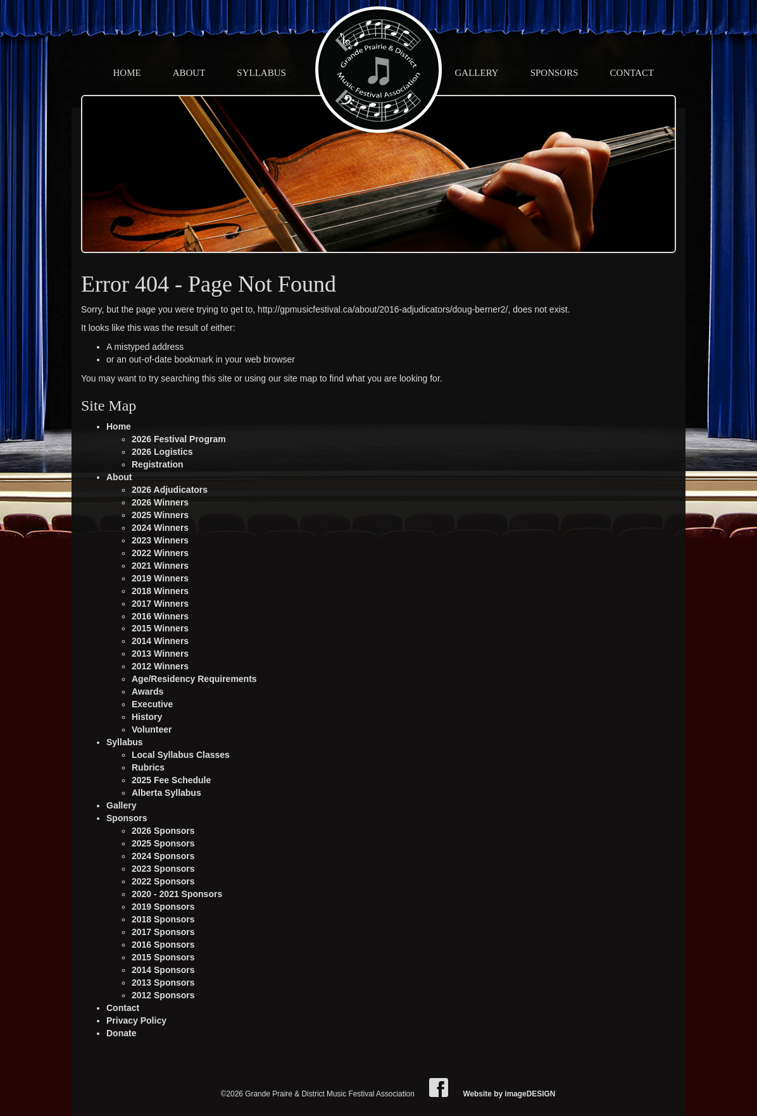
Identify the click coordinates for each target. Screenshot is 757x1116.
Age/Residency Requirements (194, 679)
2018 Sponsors (163, 919)
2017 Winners (160, 603)
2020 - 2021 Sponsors (177, 894)
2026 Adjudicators (170, 490)
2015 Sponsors (163, 957)
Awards (147, 691)
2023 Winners (160, 540)
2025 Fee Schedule (171, 780)
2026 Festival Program (179, 439)
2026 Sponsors (163, 831)
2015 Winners (160, 628)
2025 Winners (160, 515)
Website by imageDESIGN (509, 1093)
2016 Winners (160, 616)
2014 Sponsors (163, 970)
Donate (121, 1033)
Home (127, 73)
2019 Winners (160, 578)
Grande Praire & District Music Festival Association (378, 69)
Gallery (477, 73)
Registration (158, 464)
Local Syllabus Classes (181, 755)
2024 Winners (160, 528)
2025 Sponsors (163, 843)
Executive (152, 704)
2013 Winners (160, 653)
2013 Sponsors (163, 982)
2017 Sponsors (163, 932)
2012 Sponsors (163, 995)
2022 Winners (160, 553)
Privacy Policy (136, 1020)
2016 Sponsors (163, 944)
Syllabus (261, 73)
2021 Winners (160, 566)
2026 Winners (160, 502)
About (189, 73)
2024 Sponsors (163, 856)
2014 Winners (160, 641)
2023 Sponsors (163, 869)
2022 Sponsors (163, 881)
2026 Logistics (162, 452)
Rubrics (148, 767)
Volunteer (152, 729)
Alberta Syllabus (166, 793)
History (147, 717)
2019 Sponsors (163, 907)
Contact (632, 73)
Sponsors (554, 73)
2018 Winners (160, 591)
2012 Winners (160, 666)
